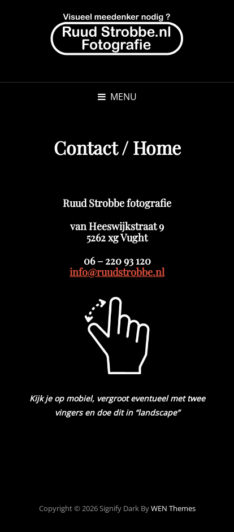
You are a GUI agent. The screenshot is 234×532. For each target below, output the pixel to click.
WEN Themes (173, 508)
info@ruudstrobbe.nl (117, 272)
